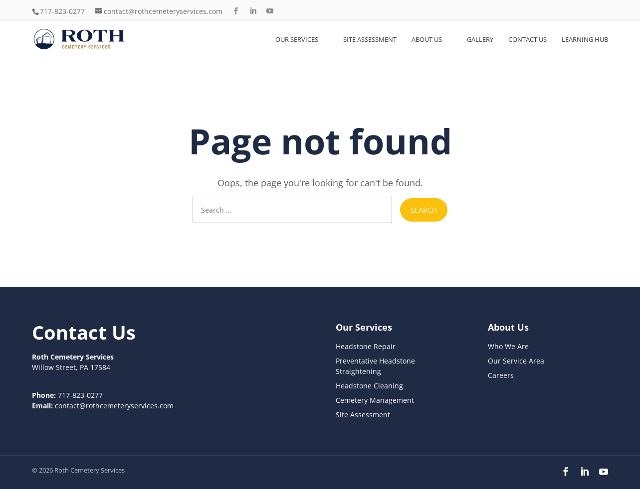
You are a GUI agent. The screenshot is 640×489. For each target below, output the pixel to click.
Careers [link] (501, 375)
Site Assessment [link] (370, 39)
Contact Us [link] (527, 39)
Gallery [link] (480, 39)
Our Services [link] (296, 39)
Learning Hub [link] (585, 39)
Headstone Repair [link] (366, 346)
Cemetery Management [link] (375, 400)
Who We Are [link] (508, 346)
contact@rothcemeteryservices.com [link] (114, 405)
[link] (84, 38)
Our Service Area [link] (516, 361)
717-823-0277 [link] (62, 11)
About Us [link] (427, 39)
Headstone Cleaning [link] (369, 385)
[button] (235, 11)
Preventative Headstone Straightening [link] (375, 366)
